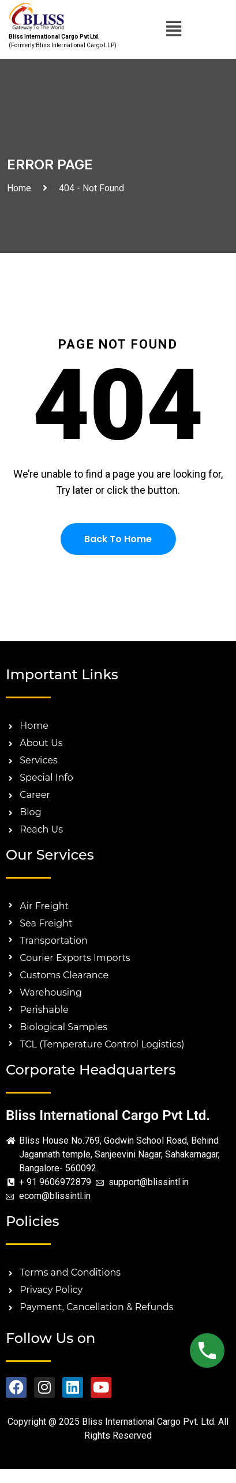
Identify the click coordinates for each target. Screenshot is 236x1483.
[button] (174, 29)
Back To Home (118, 539)
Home (21, 188)
